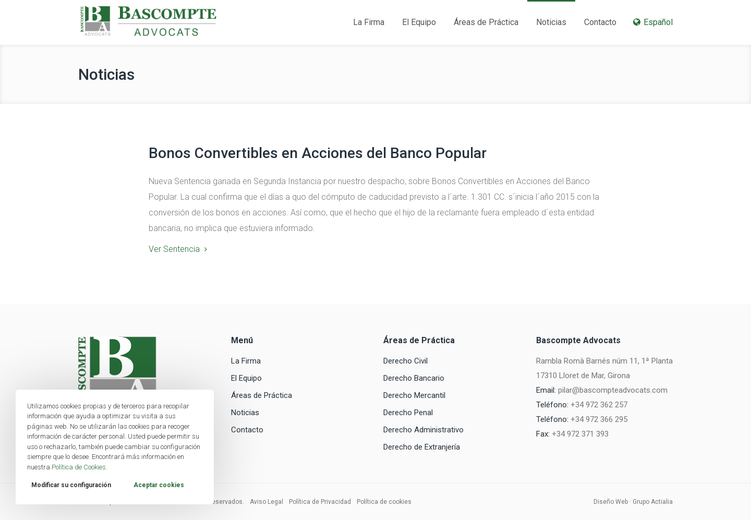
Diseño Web (610, 501)
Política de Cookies (79, 467)
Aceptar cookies (159, 485)
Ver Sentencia (174, 249)
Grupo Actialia (653, 501)
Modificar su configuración (71, 485)
